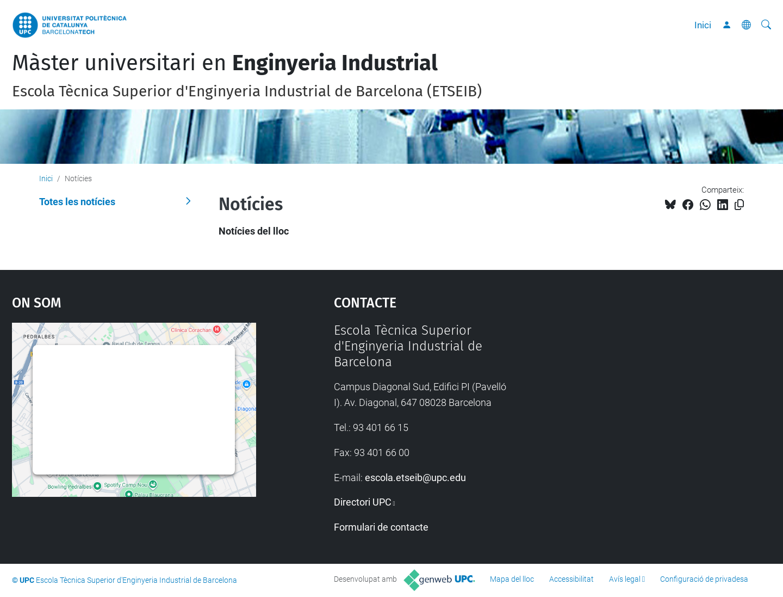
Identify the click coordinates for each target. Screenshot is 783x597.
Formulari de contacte (381, 527)
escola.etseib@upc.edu (415, 477)
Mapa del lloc (512, 579)
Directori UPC (362, 502)
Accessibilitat (571, 579)
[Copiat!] (739, 205)
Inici (702, 25)
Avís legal (625, 579)
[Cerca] (766, 25)
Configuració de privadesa (704, 579)
